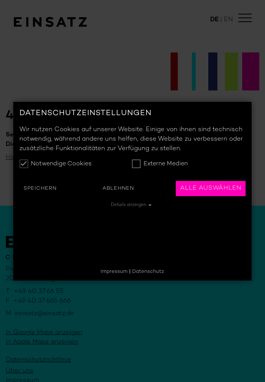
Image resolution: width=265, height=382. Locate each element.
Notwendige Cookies (55, 164)
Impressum (114, 271)
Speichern (40, 188)
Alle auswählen (210, 188)
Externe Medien (160, 164)
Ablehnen (118, 188)
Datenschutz (148, 271)
